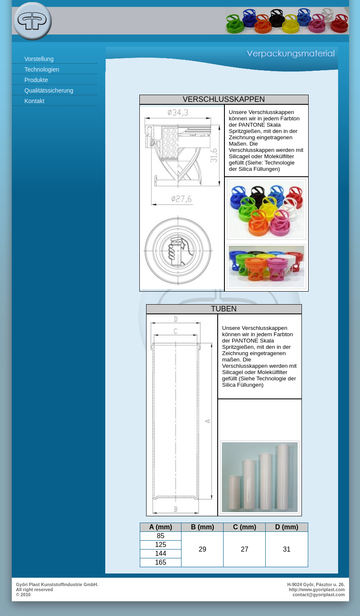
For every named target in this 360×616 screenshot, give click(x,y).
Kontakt (34, 101)
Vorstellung (38, 59)
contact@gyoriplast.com (319, 594)
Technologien (41, 69)
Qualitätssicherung (48, 90)
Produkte (36, 80)
